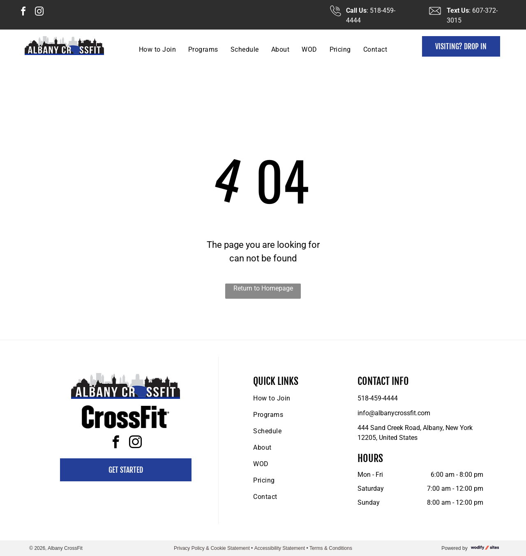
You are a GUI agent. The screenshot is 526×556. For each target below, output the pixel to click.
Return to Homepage (263, 288)
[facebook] (23, 12)
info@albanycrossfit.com (394, 413)
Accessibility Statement (279, 548)
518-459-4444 (378, 398)
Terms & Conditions (330, 548)
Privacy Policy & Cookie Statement (212, 548)
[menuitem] (157, 49)
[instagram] (39, 12)
